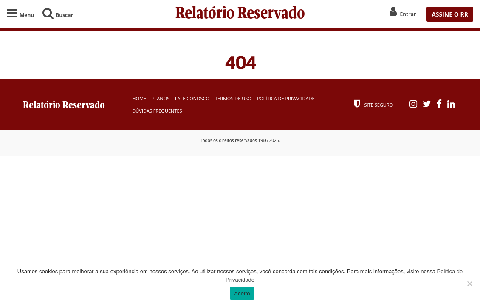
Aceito (242, 293)
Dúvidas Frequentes (157, 111)
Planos (160, 98)
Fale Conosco (192, 98)
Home (139, 98)
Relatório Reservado (240, 14)
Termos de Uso (233, 98)
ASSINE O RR (450, 14)
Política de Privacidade (286, 98)
